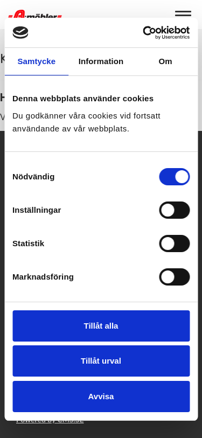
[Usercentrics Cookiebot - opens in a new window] (144, 33)
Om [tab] (165, 61)
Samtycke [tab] (36, 61)
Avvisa (101, 396)
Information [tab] (101, 61)
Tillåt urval (101, 360)
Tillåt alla (101, 325)
